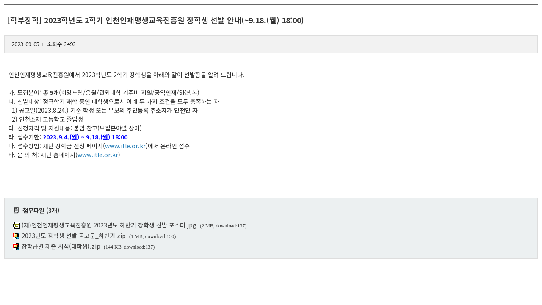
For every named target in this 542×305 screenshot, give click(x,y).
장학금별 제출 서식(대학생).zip (61, 246)
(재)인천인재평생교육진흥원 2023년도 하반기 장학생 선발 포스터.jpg (109, 225)
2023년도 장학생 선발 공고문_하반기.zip (74, 235)
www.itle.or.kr (125, 145)
